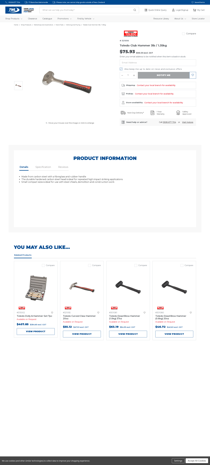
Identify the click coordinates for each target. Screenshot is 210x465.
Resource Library (161, 18)
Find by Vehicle (85, 18)
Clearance (32, 18)
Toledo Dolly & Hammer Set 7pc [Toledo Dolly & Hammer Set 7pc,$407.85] (34, 316)
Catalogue (47, 18)
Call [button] (167, 122)
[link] (131, 34)
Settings (178, 460)
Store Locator (198, 18)
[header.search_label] (89, 10)
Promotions (64, 18)
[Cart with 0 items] (199, 10)
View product (35, 331)
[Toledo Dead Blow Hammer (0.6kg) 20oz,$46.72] (174, 288)
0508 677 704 (14, 2)
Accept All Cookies (197, 460)
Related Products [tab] (22, 255)
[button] (180, 10)
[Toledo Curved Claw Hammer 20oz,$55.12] (82, 288)
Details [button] (24, 167)
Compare (191, 33)
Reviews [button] (63, 167)
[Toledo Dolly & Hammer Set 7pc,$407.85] (35, 288)
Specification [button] (43, 167)
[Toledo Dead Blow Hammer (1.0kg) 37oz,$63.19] (128, 288)
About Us (180, 18)
